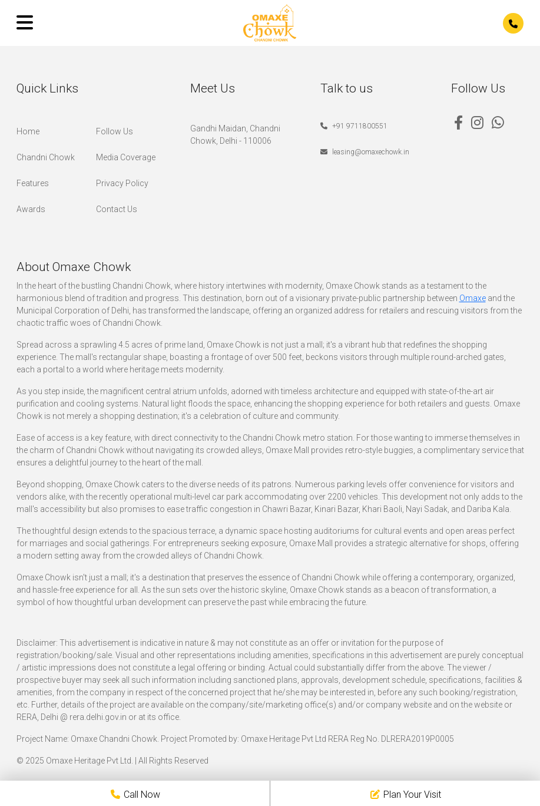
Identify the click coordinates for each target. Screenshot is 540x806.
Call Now (135, 794)
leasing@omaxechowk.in (364, 152)
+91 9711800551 (353, 126)
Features (32, 183)
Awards (30, 209)
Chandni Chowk (45, 157)
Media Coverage (125, 157)
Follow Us (114, 131)
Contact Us (116, 209)
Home (27, 131)
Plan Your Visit (405, 794)
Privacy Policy (122, 183)
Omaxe (472, 298)
